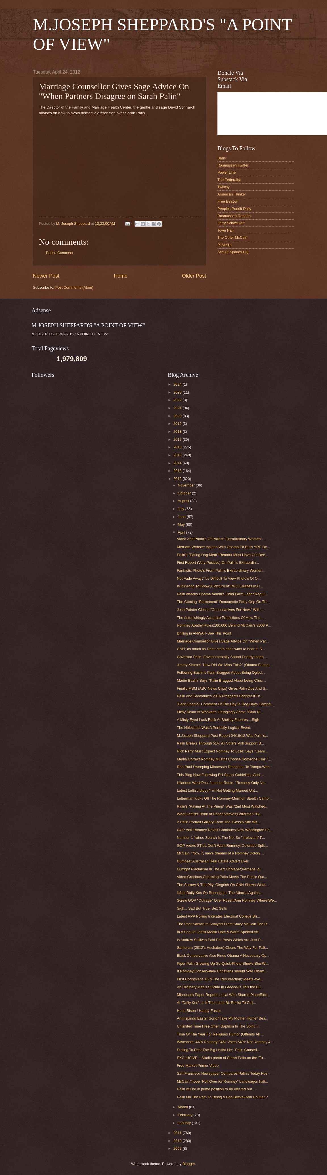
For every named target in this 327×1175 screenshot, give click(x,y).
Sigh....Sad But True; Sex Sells (202, 908)
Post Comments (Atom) (74, 287)
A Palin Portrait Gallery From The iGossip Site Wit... (218, 822)
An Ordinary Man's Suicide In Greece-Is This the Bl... (219, 987)
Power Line (226, 172)
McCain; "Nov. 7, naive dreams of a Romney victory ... (220, 853)
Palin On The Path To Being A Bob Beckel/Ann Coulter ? (222, 1097)
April (182, 532)
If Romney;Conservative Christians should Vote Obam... (222, 971)
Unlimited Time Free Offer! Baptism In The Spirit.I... (218, 1026)
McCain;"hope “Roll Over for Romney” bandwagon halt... (222, 1081)
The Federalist (229, 180)
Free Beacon (227, 201)
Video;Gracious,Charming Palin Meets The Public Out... (222, 877)
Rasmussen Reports (234, 216)
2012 (178, 479)
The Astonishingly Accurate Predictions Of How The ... (220, 617)
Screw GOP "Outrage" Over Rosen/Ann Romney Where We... (227, 900)
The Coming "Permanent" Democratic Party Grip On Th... (223, 602)
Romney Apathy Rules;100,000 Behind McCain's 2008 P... (224, 625)
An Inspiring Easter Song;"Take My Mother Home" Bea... (222, 1018)
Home (120, 276)
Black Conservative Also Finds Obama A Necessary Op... (223, 955)
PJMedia (224, 245)
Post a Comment (59, 253)
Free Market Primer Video (198, 1065)
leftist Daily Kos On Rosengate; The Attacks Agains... (220, 893)
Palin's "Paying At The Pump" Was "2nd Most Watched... (222, 806)
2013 (178, 471)
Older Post (194, 276)
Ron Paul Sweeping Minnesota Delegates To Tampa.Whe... (224, 767)
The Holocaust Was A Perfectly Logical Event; (214, 727)
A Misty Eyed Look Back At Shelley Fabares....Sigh (218, 720)
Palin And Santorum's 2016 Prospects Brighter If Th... (220, 696)
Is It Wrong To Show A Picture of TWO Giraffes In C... (220, 586)
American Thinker (231, 194)
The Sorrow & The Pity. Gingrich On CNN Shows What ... (223, 885)
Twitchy (223, 187)
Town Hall (225, 230)
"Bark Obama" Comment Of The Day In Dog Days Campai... (225, 704)
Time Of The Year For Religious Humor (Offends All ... (220, 1034)
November (187, 485)
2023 (178, 392)
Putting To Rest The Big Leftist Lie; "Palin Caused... (218, 1050)
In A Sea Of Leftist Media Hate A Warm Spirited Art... (219, 932)
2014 (178, 463)
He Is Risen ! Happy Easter (199, 1010)
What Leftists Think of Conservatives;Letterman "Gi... (220, 814)
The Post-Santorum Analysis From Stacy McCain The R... (223, 924)
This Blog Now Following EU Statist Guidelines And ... (220, 775)
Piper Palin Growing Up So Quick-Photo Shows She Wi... (223, 963)
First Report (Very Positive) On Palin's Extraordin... (218, 562)
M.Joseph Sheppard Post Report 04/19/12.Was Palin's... (222, 735)
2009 (178, 1148)
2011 (178, 1133)
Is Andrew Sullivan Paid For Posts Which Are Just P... (220, 940)
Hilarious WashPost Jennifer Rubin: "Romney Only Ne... (222, 783)
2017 (178, 439)
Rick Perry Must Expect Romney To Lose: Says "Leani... (222, 751)
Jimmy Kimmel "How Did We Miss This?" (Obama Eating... (224, 665)
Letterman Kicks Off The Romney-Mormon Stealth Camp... (224, 798)
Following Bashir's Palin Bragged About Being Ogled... (221, 672)
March (183, 1107)
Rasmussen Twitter (232, 165)
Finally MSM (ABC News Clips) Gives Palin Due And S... (222, 688)
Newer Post (46, 276)
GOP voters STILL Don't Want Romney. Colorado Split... (222, 845)
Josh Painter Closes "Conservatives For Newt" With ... (220, 610)
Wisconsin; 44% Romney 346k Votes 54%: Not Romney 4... (225, 1042)
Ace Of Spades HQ (233, 252)
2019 (178, 423)
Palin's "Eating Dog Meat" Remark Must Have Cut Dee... (222, 555)
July (181, 509)
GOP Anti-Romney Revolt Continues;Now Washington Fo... (224, 830)
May (182, 524)
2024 (178, 384)
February (185, 1115)
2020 (178, 416)
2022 (178, 400)
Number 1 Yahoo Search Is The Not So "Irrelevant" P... (221, 837)
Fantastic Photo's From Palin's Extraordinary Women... (221, 570)
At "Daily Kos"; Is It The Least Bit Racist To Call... (216, 1003)
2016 (178, 447)
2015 (178, 455)
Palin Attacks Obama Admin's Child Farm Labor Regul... (222, 594)
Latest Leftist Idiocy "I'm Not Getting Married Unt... (217, 790)
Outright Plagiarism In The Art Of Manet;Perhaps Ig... (220, 869)
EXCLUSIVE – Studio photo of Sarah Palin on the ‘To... (221, 1058)
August (184, 501)
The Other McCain (232, 237)
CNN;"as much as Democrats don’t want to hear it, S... (221, 649)
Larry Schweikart (231, 223)
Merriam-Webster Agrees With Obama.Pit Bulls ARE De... (223, 547)
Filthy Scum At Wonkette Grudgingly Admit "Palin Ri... (220, 712)
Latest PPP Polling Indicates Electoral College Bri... (218, 916)
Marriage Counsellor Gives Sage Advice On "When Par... (223, 641)
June (182, 517)
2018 (178, 431)
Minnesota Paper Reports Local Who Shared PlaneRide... (223, 995)
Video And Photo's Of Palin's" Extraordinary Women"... (221, 539)
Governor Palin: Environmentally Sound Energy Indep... (222, 657)
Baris (221, 158)
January (185, 1123)
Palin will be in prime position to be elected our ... (216, 1089)
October (185, 493)
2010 (178, 1141)
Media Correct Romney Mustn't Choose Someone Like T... (224, 759)
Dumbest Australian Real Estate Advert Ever (212, 861)
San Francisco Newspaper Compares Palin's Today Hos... (224, 1073)
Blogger (189, 1164)
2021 (178, 408)
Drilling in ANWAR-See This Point (204, 633)
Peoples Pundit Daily (234, 209)
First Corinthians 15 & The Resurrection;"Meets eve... (220, 979)
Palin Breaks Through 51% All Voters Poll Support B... (220, 743)
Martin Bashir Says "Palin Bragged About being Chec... (221, 680)
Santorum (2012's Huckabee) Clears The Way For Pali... (222, 947)
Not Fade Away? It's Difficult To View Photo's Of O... (219, 578)
